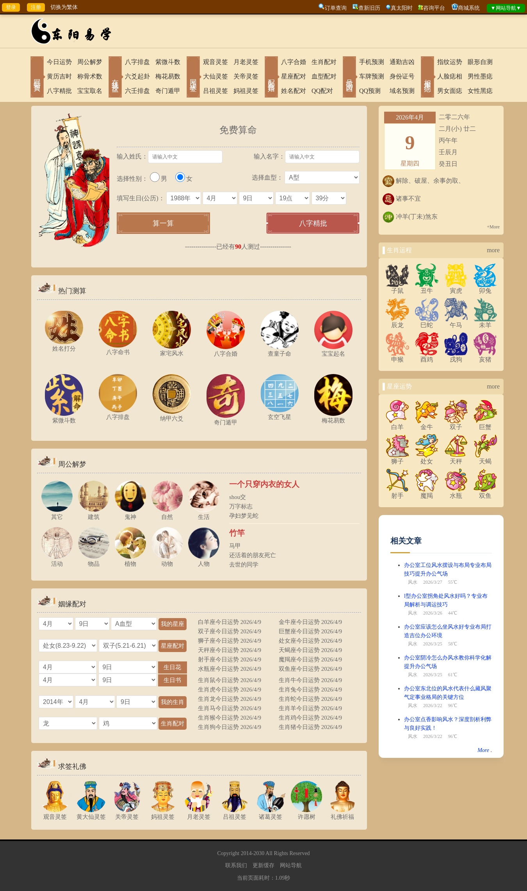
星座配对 (293, 76)
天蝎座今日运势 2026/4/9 (310, 650)
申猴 (397, 356)
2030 (258, 853)
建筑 (93, 513)
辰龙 (397, 322)
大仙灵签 (215, 76)
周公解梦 (89, 62)
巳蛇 (426, 322)
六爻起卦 (137, 76)
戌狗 (456, 356)
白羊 (397, 424)
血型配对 (324, 76)
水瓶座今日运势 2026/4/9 (229, 669)
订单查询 (336, 8)
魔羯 (426, 492)
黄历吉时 (59, 76)
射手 (397, 492)
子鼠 (397, 288)
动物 (167, 560)
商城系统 (469, 8)
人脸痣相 (449, 76)
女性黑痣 (480, 90)
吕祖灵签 (215, 90)
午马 (456, 322)
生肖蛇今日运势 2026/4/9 (310, 699)
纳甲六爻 (172, 415)
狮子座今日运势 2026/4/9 (229, 641)
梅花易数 (167, 76)
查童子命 (279, 350)
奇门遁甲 (167, 90)
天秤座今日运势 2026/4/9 (229, 650)
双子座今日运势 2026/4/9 (229, 631)
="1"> (68, 667)
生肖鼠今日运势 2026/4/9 (229, 680)
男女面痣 (449, 90)
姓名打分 (64, 345)
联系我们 (236, 865)
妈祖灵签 (245, 90)
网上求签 (193, 78)
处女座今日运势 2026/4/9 (310, 641)
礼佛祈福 (342, 813)
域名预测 (402, 90)
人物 (203, 560)
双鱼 (485, 492)
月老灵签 (245, 62)
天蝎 (485, 458)
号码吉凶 (349, 78)
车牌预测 (371, 76)
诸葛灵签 (270, 813)
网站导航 (291, 865)
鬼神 (130, 513)
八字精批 (59, 90)
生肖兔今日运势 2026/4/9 (310, 689)
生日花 (172, 667)
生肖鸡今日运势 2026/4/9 (310, 718)
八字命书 (118, 348)
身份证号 (402, 76)
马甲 (235, 546)
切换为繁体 (64, 7)
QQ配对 (322, 90)
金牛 (426, 424)
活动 (57, 560)
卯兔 (485, 288)
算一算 (163, 223)
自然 (167, 513)
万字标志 (241, 506)
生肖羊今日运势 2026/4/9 (310, 708)
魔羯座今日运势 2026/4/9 (310, 659)
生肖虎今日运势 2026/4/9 (229, 689)
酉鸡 (426, 356)
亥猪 (485, 356)
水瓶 (456, 492)
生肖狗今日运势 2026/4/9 (229, 727)
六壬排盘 (137, 90)
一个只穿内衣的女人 (264, 484)
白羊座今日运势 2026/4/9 (229, 622)
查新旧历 (369, 8)
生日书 (172, 680)
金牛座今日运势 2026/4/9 (310, 622)
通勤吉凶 (402, 62)
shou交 (237, 497)
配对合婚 (271, 78)
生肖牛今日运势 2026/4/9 (310, 680)
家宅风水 (172, 350)
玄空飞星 (279, 413)
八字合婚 (293, 62)
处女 (426, 458)
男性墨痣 (480, 76)
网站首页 (37, 78)
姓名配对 (293, 90)
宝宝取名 (89, 90)
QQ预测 (370, 90)
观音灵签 (215, 62)
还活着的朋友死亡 (252, 555)
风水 (412, 582)
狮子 (397, 458)
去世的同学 (243, 564)
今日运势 (59, 62)
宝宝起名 (333, 350)
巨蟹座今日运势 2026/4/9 (310, 631)
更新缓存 (263, 865)
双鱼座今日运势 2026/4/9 (310, 669)
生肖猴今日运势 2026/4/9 (229, 718)
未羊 (485, 322)
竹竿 (237, 533)
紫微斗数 (167, 62)
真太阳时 (402, 8)
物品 (93, 560)
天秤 (456, 458)
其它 (57, 513)
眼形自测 (480, 62)
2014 (246, 853)
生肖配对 (324, 62)
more (493, 250)
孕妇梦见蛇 (243, 516)
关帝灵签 (245, 76)
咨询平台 (434, 8)
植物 (130, 560)
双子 (456, 424)
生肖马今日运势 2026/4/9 (229, 708)
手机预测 (371, 62)
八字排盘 (137, 62)
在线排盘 (115, 78)
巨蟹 (485, 424)
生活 (203, 513)
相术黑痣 (427, 78)
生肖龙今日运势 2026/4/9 (229, 699)
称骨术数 (89, 76)
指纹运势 (449, 62)
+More (493, 227)
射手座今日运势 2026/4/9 (229, 659)
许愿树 (306, 813)
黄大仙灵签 (91, 813)
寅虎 (456, 288)
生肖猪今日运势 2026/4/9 (310, 727)
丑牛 (426, 288)
